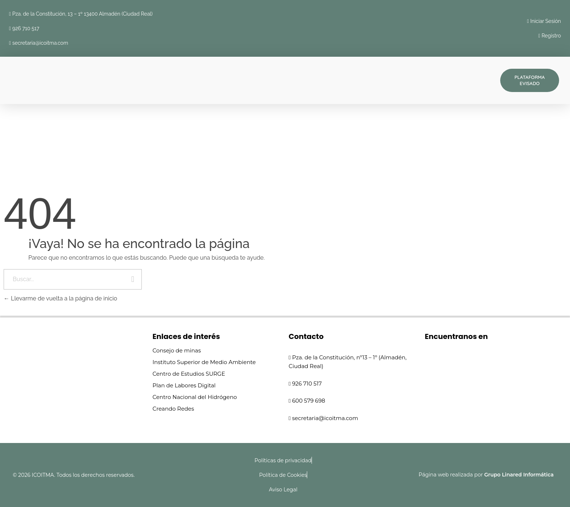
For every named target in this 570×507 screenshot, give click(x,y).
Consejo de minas (177, 350)
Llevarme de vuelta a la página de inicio (60, 298)
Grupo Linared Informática (519, 474)
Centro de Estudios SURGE (189, 373)
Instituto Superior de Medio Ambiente (204, 362)
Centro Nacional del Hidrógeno (195, 397)
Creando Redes (173, 408)
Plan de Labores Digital (184, 385)
